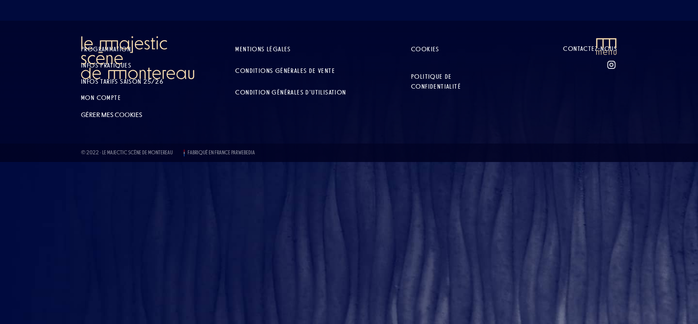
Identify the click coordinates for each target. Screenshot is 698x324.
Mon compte (101, 97)
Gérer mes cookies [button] (111, 114)
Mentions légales (263, 49)
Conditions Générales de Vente (285, 70)
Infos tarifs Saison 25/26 (122, 81)
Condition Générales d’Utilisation (290, 92)
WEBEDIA (246, 152)
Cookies (425, 49)
